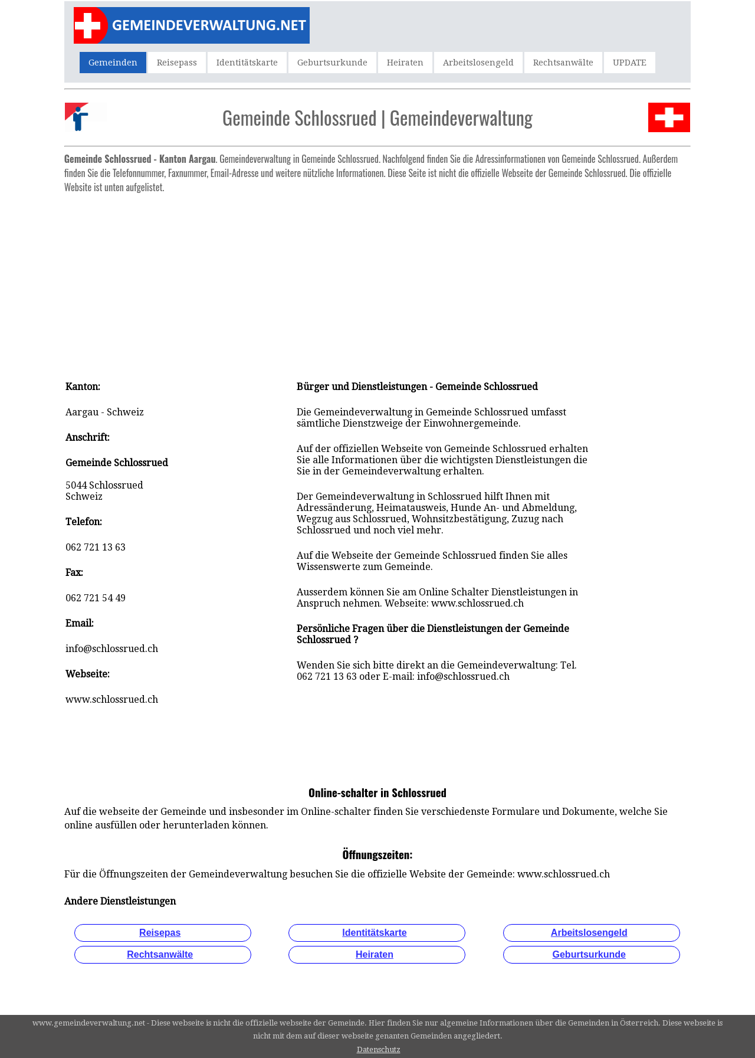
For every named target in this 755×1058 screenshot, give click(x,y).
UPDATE (629, 62)
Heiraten (405, 62)
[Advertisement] (377, 280)
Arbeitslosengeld (478, 62)
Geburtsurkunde (332, 62)
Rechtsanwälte (563, 62)
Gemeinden (112, 62)
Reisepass (177, 62)
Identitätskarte (247, 62)
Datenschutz (379, 1049)
